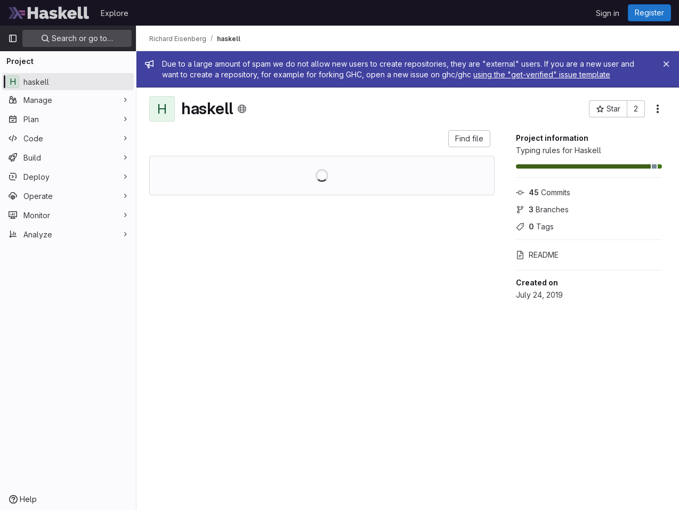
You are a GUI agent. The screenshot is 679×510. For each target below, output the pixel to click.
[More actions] (657, 108)
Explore (114, 13)
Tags (535, 226)
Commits (543, 192)
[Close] (666, 64)
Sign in (607, 13)
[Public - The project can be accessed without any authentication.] (242, 109)
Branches (542, 209)
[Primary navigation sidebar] (12, 38)
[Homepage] (49, 12)
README (537, 254)
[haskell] (68, 81)
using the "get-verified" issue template (541, 74)
